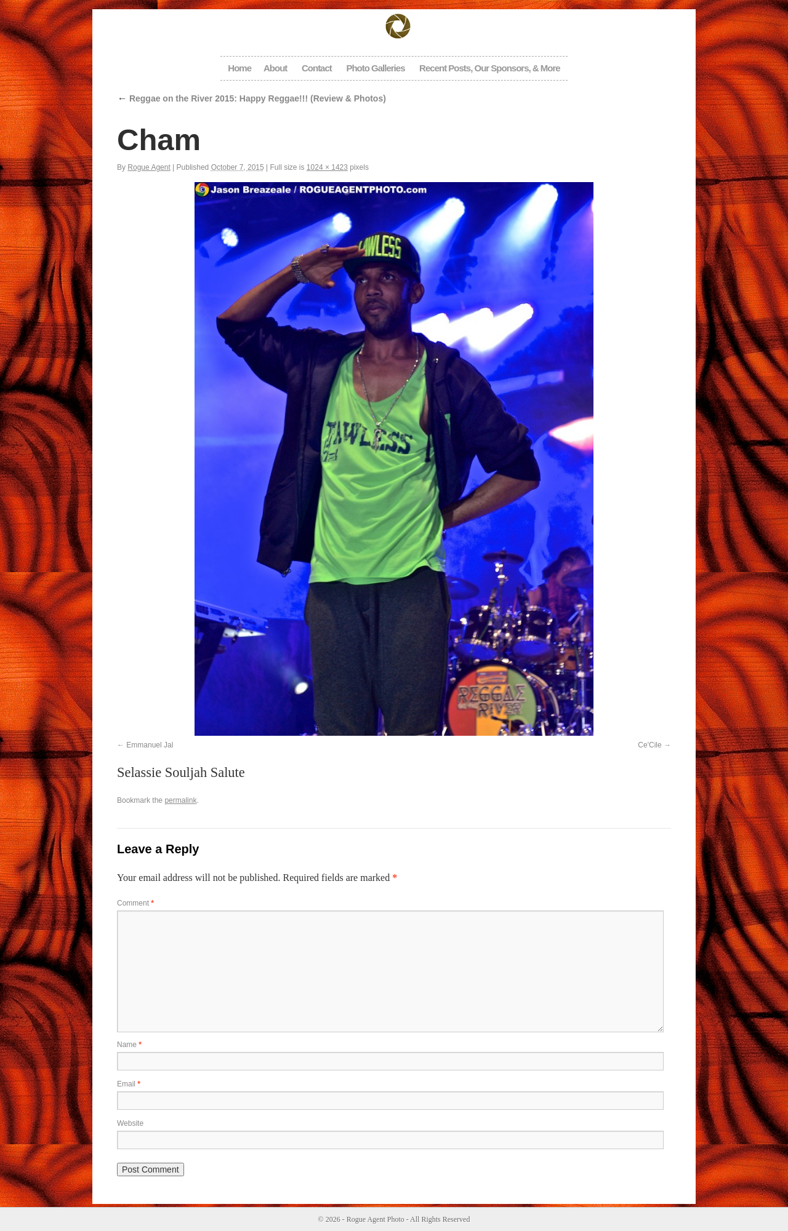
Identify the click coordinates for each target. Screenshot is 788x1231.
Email (128, 1084)
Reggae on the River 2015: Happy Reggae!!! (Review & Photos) (251, 98)
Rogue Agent (148, 167)
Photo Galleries (375, 68)
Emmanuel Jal (149, 745)
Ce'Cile (649, 745)
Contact (317, 68)
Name (129, 1044)
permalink (180, 800)
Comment (135, 903)
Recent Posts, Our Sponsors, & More (489, 68)
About (275, 68)
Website (130, 1123)
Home (239, 68)
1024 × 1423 (327, 167)
